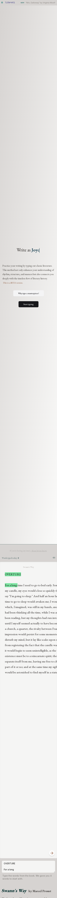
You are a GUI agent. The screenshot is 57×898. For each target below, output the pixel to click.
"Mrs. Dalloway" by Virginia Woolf (40, 3)
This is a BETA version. (13, 282)
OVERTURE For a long (28, 867)
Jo (35, 250)
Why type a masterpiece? (28, 293)
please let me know (39, 550)
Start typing (28, 304)
